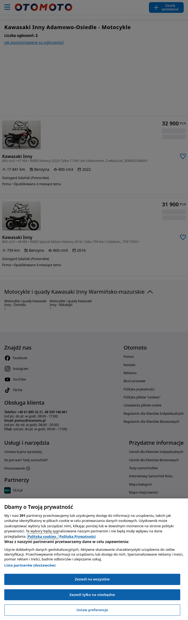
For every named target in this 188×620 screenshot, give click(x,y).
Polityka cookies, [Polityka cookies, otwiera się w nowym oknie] (43, 536)
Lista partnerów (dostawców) (30, 565)
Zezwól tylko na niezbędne (92, 594)
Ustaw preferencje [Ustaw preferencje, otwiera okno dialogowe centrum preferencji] (92, 609)
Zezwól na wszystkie (92, 579)
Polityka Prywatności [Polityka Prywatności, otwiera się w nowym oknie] (77, 536)
